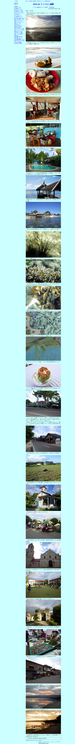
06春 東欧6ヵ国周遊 (18, 43)
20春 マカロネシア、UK (18, 19)
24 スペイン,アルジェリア (19, 13)
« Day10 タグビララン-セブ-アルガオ (34, 740)
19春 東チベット (17, 24)
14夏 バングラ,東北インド (19, 34)
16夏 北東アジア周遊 (18, 32)
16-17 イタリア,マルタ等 (19, 29)
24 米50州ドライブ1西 (18, 11)
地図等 (15, 4)
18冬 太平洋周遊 (17, 27)
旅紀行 (31, 1)
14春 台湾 (16, 35)
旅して (27, 1)
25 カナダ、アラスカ (18, 9)
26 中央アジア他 (17, 7)
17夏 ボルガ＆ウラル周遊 (19, 28)
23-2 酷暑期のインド (18, 16)
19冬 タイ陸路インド (18, 25)
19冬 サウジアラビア (18, 20)
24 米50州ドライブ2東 (18, 10)
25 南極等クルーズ (17, 8)
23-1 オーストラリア (18, 17)
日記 (49, 1)
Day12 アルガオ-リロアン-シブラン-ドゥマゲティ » (50, 741)
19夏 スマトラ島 (17, 23)
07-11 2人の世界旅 (17, 42)
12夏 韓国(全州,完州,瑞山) (19, 39)
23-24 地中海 (16, 14)
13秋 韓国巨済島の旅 (18, 36)
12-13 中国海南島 (17, 38)
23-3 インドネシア (17, 15)
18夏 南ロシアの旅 (17, 26)
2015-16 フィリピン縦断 (42, 1)
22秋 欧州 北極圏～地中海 (19, 18)
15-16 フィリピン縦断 (18, 33)
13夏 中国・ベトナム (18, 37)
